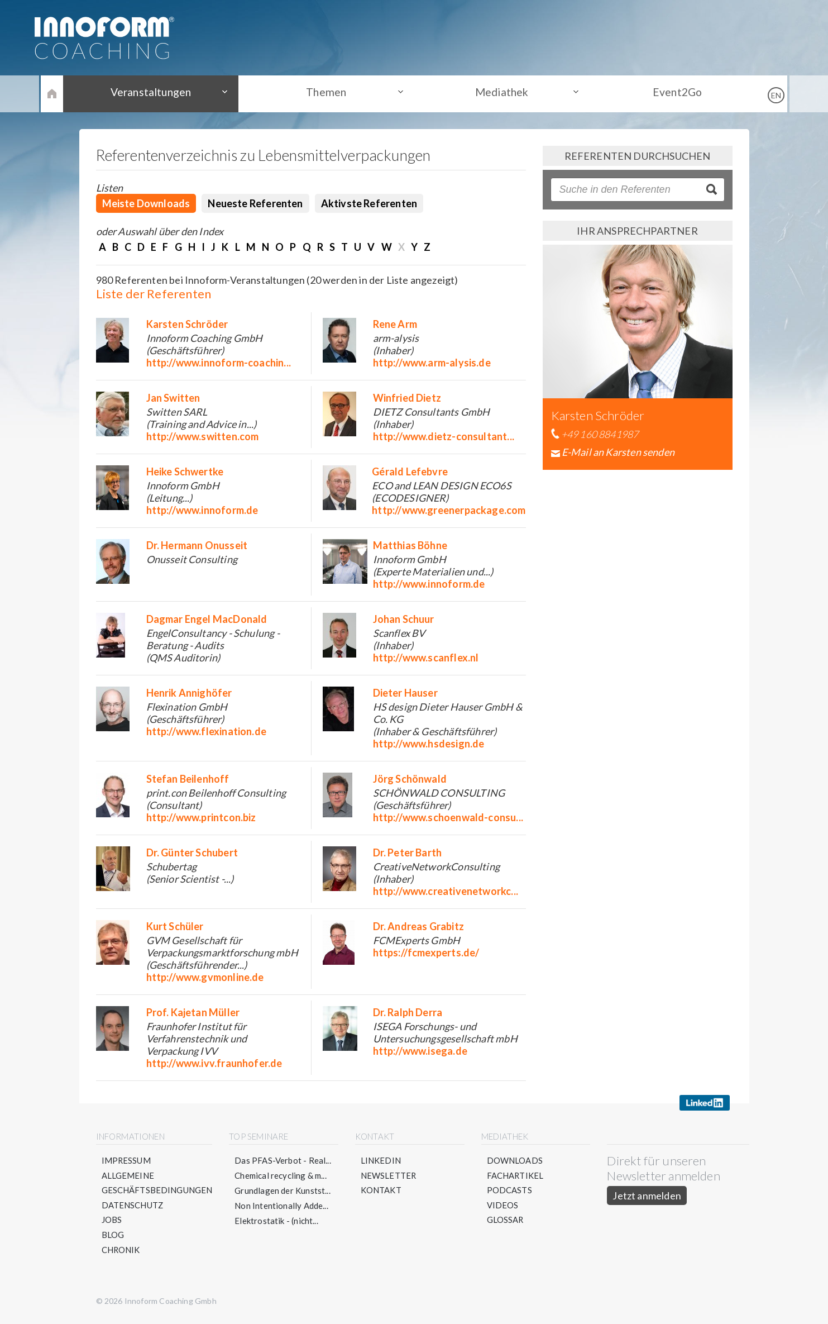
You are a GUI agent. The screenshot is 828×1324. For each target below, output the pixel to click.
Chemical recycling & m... (281, 1175)
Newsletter (389, 1175)
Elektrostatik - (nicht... (277, 1221)
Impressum (127, 1160)
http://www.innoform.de (202, 510)
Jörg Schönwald (410, 779)
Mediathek (498, 93)
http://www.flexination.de (206, 731)
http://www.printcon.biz (201, 817)
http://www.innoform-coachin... (218, 362)
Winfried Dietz (407, 398)
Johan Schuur (403, 619)
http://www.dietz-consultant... (443, 436)
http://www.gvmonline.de (205, 977)
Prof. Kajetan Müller (193, 1012)
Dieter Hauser (405, 693)
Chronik (121, 1251)
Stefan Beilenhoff (187, 779)
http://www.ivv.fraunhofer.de (214, 1063)
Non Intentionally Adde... (282, 1206)
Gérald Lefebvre (410, 471)
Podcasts (509, 1190)
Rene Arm (395, 324)
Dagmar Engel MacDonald (206, 619)
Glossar (505, 1221)
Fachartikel (515, 1175)
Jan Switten (173, 398)
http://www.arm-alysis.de (432, 362)
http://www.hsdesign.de (429, 743)
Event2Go (665, 93)
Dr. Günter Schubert (192, 852)
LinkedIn (381, 1160)
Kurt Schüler (175, 926)
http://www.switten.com (202, 436)
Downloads (515, 1160)
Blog (113, 1236)
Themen (330, 93)
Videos (503, 1206)
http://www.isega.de (420, 1051)
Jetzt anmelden (647, 1195)
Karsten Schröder (187, 324)
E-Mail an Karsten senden (618, 452)
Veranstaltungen (163, 93)
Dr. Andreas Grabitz (418, 926)
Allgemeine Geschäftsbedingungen (157, 1183)
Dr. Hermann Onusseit (197, 545)
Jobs (112, 1221)
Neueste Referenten (255, 203)
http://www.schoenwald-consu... (448, 817)
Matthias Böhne (410, 545)
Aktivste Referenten (369, 203)
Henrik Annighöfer (189, 693)
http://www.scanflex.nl (426, 657)
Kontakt (381, 1190)
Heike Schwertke (185, 471)
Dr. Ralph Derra (408, 1012)
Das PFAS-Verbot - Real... (283, 1160)
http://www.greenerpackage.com (448, 510)
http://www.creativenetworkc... (445, 891)
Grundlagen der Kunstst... (283, 1190)
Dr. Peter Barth (407, 852)
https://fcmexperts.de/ (426, 952)
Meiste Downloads (146, 203)
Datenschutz (133, 1206)
